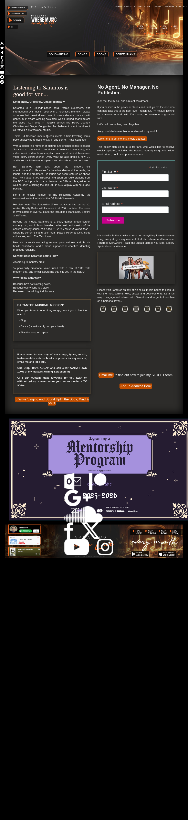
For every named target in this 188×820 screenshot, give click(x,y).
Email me (106, 375)
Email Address (112, 204)
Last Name (110, 188)
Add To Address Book (136, 386)
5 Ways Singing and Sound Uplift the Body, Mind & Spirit (52, 401)
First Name (110, 172)
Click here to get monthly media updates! (122, 138)
